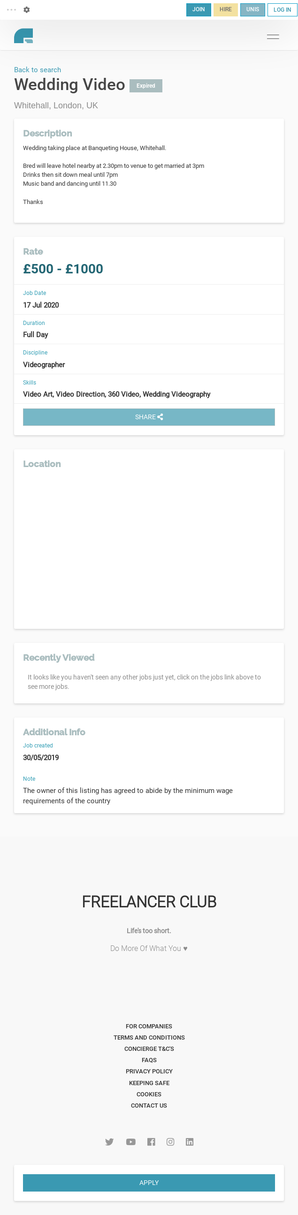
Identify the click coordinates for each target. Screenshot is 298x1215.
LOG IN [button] (282, 10)
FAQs (149, 1060)
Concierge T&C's (149, 1048)
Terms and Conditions (149, 1037)
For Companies (149, 1026)
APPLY (149, 1182)
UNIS (252, 9)
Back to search (37, 70)
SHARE (149, 417)
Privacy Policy (149, 1071)
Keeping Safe (149, 1083)
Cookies (149, 1094)
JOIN (198, 9)
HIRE (226, 9)
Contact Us (149, 1105)
